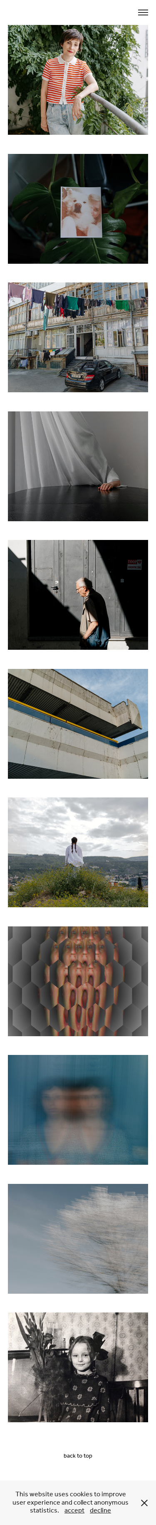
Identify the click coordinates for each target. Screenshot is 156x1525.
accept (74, 1510)
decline (100, 1510)
